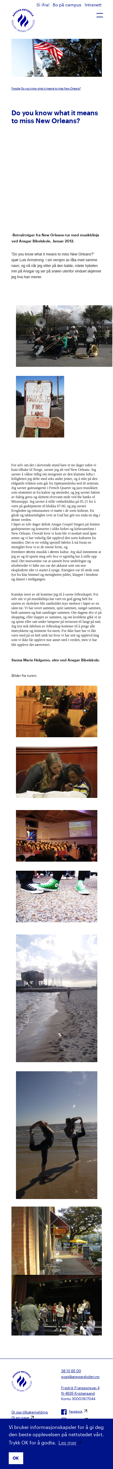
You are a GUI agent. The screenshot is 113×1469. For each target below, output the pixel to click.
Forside (15, 88)
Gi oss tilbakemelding (29, 1412)
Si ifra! (43, 4)
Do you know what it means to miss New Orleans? (51, 88)
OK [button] (16, 1458)
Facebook (72, 1412)
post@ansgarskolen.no (80, 1376)
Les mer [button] (67, 1442)
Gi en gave (20, 1417)
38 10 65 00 (71, 1371)
